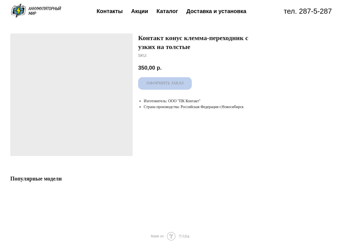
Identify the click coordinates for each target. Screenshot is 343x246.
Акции (139, 11)
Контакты (109, 11)
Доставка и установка (217, 11)
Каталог (167, 11)
